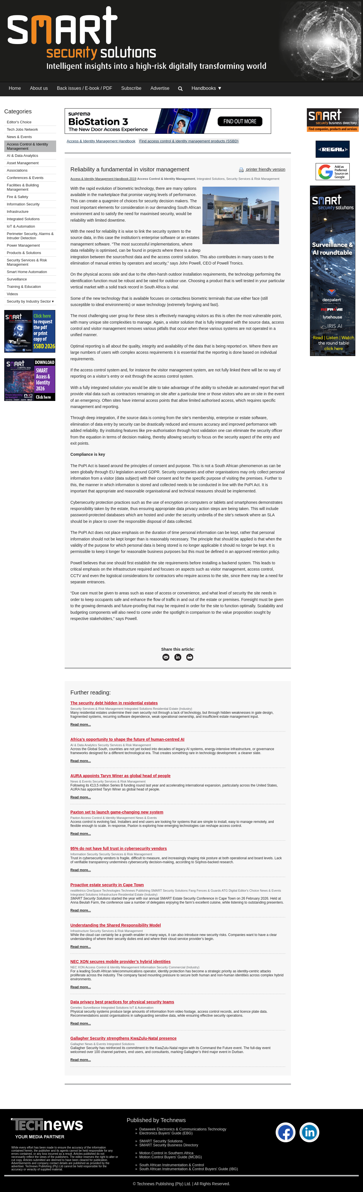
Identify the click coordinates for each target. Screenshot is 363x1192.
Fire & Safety (17, 197)
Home (15, 88)
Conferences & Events (25, 178)
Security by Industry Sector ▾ (30, 301)
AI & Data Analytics (22, 155)
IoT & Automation (21, 226)
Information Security (23, 204)
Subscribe (131, 88)
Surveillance (17, 279)
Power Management (23, 245)
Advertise (160, 88)
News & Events (19, 137)
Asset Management (23, 163)
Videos (12, 294)
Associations (17, 170)
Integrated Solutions (23, 219)
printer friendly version (261, 169)
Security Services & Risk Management (27, 262)
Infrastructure (18, 211)
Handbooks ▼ (206, 88)
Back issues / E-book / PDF (84, 88)
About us (39, 88)
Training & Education (24, 286)
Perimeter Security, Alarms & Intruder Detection (30, 236)
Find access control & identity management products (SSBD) (189, 141)
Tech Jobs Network (22, 129)
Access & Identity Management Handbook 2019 (103, 178)
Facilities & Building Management (23, 187)
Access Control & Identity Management (27, 146)
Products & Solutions (24, 253)
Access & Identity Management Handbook (101, 141)
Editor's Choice (19, 122)
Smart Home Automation (27, 272)
